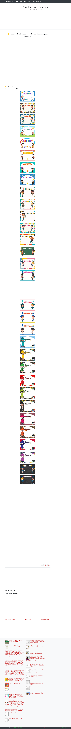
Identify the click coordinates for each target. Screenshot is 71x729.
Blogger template (49, 727)
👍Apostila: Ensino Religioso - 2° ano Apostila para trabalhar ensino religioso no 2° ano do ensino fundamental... (37, 646)
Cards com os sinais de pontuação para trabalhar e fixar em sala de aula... (37, 693)
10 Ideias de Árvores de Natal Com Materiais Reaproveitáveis (15, 641)
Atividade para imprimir (12, 1)
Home (20, 1)
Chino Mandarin (57, 727)
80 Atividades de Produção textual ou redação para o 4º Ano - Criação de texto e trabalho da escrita (37, 641)
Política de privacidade (27, 1)
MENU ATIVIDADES (37, 1)
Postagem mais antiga (45, 619)
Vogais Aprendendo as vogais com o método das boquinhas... (36, 676)
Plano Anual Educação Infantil (14, 688)
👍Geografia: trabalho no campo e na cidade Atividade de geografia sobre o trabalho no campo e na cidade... (37, 652)
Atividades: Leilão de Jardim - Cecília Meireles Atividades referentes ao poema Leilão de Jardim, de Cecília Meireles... (36, 671)
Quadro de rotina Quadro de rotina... (15, 718)
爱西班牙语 (64, 727)
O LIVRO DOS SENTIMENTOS (14, 683)
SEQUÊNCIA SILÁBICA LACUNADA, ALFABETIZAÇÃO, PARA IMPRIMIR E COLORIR (16, 714)
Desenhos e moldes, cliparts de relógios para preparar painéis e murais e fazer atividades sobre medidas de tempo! (16, 679)
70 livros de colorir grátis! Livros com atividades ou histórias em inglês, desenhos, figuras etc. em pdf (14, 710)
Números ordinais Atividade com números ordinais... (36, 687)
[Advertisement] (35, 18)
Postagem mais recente (10, 619)
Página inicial (28, 619)
